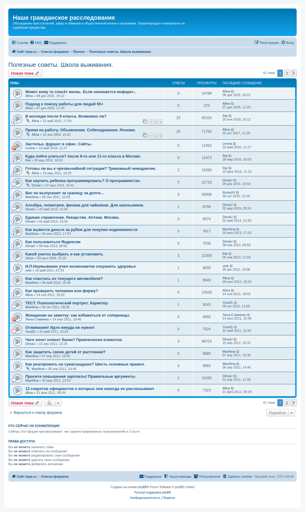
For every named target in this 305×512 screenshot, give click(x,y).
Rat (225, 116)
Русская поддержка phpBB (152, 492)
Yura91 (227, 302)
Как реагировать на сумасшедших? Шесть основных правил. (85, 364)
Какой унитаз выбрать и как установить (64, 254)
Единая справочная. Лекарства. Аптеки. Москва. (72, 217)
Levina (30, 148)
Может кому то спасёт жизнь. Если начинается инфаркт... (80, 92)
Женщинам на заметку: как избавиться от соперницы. (77, 315)
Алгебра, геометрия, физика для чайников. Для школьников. (84, 205)
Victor (29, 258)
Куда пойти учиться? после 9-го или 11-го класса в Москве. (83, 156)
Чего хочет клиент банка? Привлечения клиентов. (74, 339)
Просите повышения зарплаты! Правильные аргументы (80, 376)
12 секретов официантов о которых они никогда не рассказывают (89, 388)
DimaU (37, 185)
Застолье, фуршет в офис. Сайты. (58, 144)
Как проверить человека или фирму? (61, 291)
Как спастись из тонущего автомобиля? (64, 278)
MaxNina (31, 197)
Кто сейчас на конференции (34, 426)
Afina (29, 96)
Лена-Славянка (37, 319)
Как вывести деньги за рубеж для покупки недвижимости (81, 229)
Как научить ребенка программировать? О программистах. (83, 180)
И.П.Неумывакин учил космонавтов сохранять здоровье (80, 266)
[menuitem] (36, 42)
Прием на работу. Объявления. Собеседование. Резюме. (80, 130)
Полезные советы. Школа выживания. (60, 64)
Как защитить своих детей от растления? (65, 352)
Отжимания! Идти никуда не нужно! (59, 327)
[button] (294, 73)
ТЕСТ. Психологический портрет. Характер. (67, 303)
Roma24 (228, 192)
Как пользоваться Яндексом (52, 242)
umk (28, 270)
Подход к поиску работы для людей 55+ (64, 104)
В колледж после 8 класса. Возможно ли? (66, 116)
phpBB (142, 487)
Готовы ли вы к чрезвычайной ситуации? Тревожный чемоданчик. (90, 168)
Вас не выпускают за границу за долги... (64, 193)
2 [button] (287, 73)
